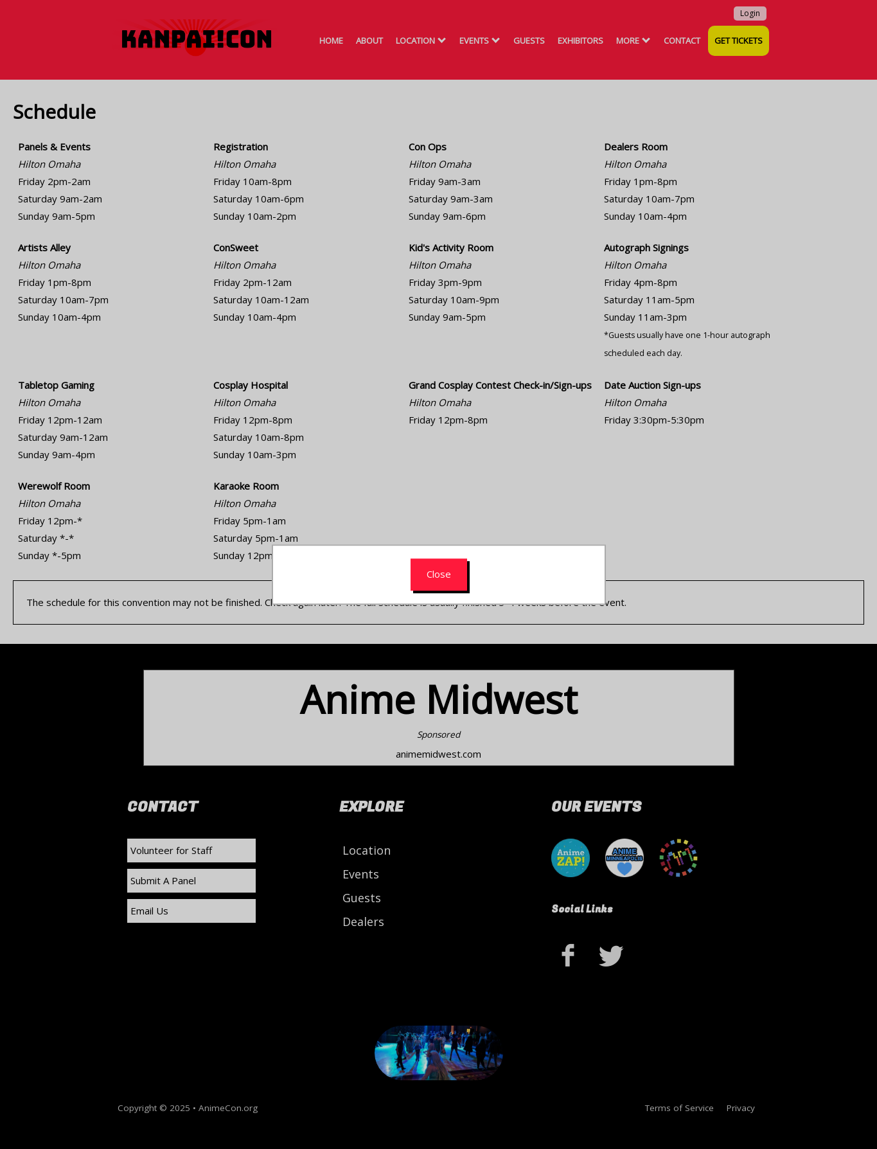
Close (439, 573)
